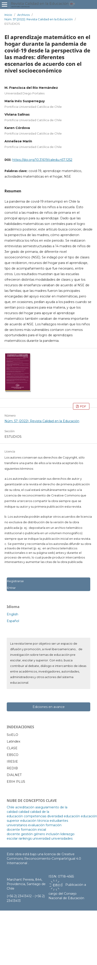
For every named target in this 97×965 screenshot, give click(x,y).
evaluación (36, 825)
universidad (41, 838)
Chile (10, 807)
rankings (25, 838)
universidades (62, 838)
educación (72, 816)
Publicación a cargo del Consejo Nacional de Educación (67, 891)
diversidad (55, 816)
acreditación (24, 807)
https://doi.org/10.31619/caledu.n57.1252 (42, 160)
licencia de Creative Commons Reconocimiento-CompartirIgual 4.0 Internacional (44, 858)
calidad (23, 812)
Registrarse (15, 581)
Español (13, 621)
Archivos (23, 15)
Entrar (11, 587)
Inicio (8, 15)
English (12, 614)
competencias (35, 816)
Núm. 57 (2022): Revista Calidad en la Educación (38, 19)
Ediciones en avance (49, 707)
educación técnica (34, 821)
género (39, 834)
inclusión (53, 834)
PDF (82, 406)
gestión (27, 834)
